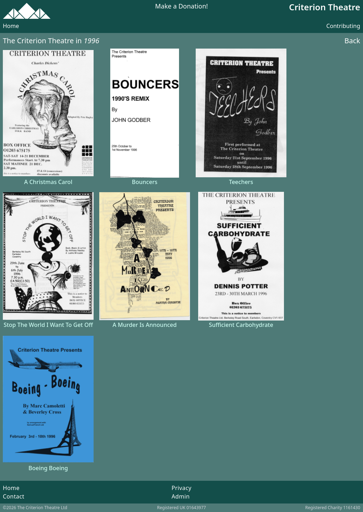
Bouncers (144, 182)
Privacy (181, 488)
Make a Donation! (181, 6)
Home (11, 26)
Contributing (343, 26)
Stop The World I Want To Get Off (48, 325)
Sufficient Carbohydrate (241, 325)
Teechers (241, 182)
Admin (181, 496)
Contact (13, 496)
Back (353, 40)
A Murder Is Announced (145, 325)
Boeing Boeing (48, 468)
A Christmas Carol (48, 182)
